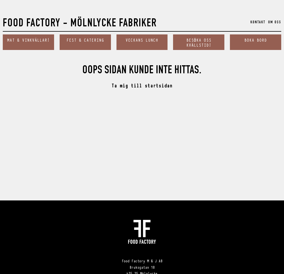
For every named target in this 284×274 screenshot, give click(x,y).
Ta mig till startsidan (142, 85)
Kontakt (257, 22)
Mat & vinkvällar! (28, 39)
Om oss (274, 22)
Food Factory (80, 24)
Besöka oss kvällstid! (198, 42)
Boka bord (255, 39)
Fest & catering (85, 39)
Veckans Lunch (142, 39)
